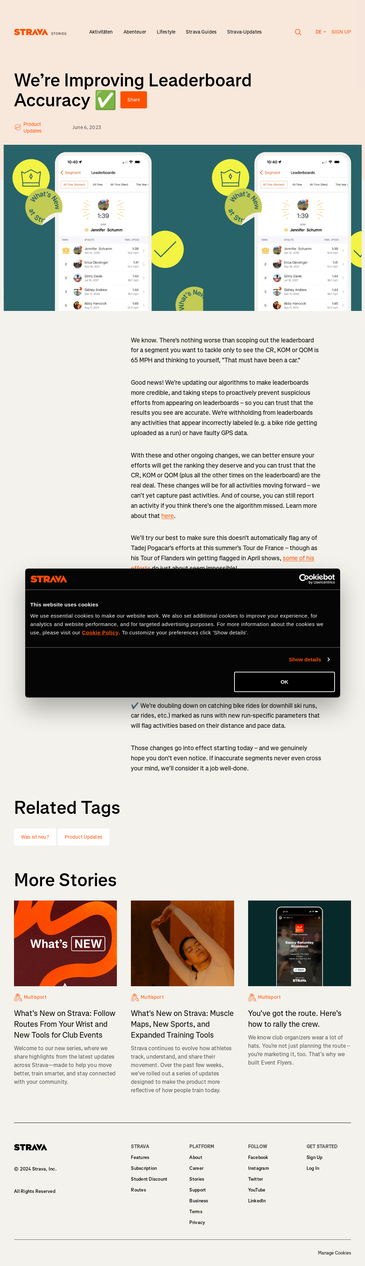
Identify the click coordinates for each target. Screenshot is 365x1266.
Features (140, 1157)
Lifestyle (166, 32)
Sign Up (315, 1157)
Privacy (197, 1222)
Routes (138, 1190)
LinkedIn (257, 1201)
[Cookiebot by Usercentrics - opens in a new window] (304, 579)
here (167, 516)
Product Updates (83, 837)
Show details (305, 659)
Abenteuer (135, 32)
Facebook (258, 1157)
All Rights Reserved (34, 1191)
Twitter (255, 1179)
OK (285, 681)
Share (133, 100)
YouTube (257, 1190)
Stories (196, 1179)
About (195, 1157)
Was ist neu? (35, 837)
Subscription (144, 1168)
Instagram (258, 1168)
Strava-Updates (244, 32)
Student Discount (149, 1179)
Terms (195, 1212)
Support (197, 1190)
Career (196, 1168)
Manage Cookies (334, 1253)
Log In (313, 1168)
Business (198, 1201)
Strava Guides (201, 32)
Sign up (341, 32)
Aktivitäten (101, 32)
